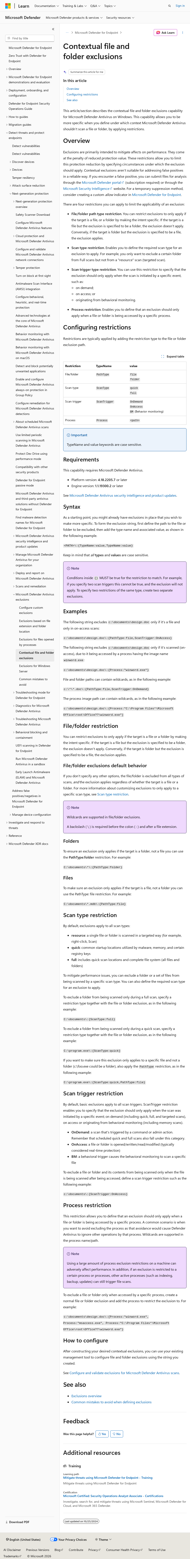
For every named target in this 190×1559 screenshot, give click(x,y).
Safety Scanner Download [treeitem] (33, 214)
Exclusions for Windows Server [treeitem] (34, 668)
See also (72, 100)
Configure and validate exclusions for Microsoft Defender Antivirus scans (124, 1372)
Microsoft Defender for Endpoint (96, 32)
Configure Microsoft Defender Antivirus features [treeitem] (34, 225)
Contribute (76, 1550)
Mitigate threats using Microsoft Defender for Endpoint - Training (107, 1478)
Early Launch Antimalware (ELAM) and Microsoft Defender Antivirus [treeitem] (33, 777)
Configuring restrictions (82, 94)
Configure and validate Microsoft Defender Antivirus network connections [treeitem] (35, 254)
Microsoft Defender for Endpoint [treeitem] (30, 48)
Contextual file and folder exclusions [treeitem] (36, 655)
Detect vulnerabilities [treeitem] (26, 146)
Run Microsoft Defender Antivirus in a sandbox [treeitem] (32, 761)
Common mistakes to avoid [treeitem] (33, 682)
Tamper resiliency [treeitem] (23, 177)
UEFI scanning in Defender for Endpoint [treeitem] (33, 748)
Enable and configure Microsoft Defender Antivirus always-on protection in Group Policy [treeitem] (35, 387)
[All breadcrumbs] (67, 32)
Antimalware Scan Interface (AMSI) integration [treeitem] (34, 286)
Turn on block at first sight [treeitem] (33, 276)
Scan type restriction (112, 794)
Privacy (93, 1550)
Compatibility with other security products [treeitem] (32, 469)
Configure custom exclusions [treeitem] (31, 610)
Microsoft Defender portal (101, 182)
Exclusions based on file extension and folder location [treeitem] (34, 626)
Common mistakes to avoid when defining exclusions (111, 1402)
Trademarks (11, 1556)
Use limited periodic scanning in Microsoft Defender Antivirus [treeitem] (30, 440)
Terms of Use (156, 1550)
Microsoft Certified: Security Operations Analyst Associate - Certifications (113, 1496)
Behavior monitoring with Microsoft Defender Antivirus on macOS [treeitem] (35, 352)
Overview (73, 89)
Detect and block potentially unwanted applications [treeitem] (34, 368)
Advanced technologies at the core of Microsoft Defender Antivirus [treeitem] (33, 320)
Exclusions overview (86, 1396)
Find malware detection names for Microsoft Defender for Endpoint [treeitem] (31, 522)
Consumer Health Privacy (123, 1550)
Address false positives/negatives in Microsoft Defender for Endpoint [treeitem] (27, 799)
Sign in (180, 5)
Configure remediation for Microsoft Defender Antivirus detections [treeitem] (35, 408)
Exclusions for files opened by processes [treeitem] (36, 642)
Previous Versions (37, 1550)
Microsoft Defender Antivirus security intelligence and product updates (122, 495)
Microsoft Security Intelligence (86, 188)
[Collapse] (53, 29)
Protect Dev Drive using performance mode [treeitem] (31, 456)
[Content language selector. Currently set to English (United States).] (23, 1539)
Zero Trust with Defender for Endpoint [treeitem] (27, 58)
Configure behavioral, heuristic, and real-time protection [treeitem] (31, 302)
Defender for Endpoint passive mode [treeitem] (30, 483)
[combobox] (29, 38)
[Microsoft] (8, 6)
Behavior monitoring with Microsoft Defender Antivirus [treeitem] (35, 336)
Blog (57, 1550)
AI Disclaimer (12, 1550)
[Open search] (169, 6)
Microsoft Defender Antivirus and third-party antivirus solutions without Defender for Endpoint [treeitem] (35, 501)
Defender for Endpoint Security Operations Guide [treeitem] (29, 106)
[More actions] (183, 32)
